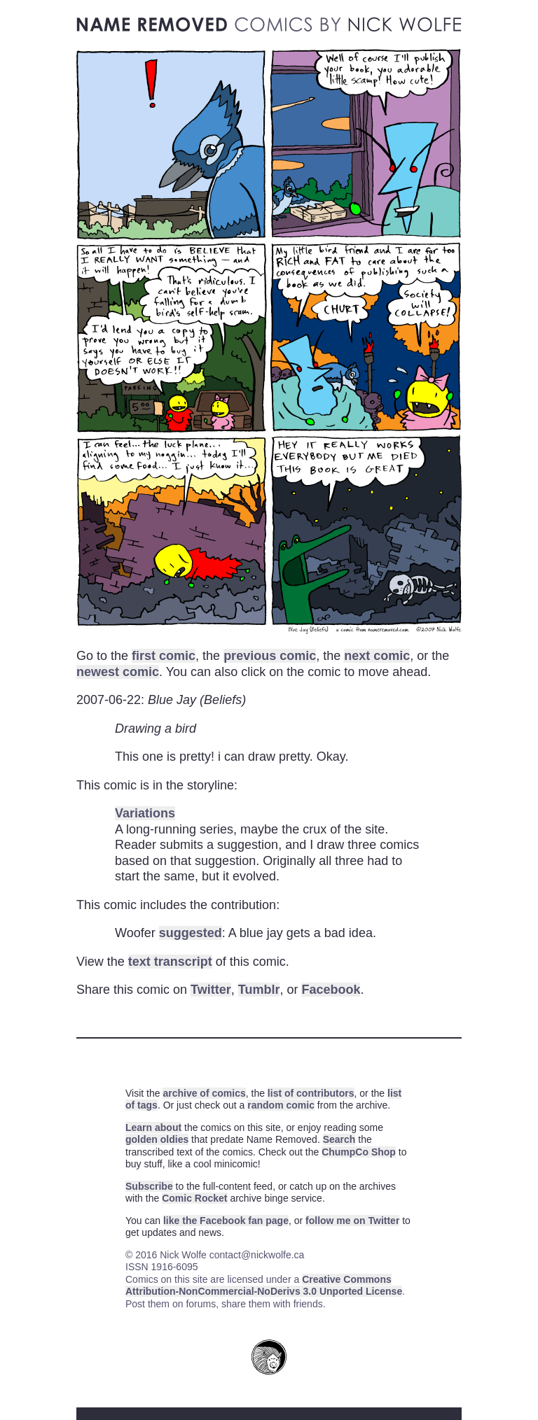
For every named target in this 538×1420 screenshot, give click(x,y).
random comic (281, 1105)
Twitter (211, 990)
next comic (377, 656)
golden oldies (156, 1139)
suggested (190, 933)
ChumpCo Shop (359, 1152)
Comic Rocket (194, 1198)
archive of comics (204, 1093)
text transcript (170, 962)
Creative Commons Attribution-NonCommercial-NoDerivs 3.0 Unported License (263, 1286)
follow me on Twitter (352, 1220)
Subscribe (149, 1186)
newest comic (117, 672)
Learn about (153, 1127)
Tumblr (259, 990)
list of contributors (311, 1093)
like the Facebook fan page (226, 1220)
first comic (163, 656)
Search (339, 1139)
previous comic (269, 656)
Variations (145, 813)
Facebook (330, 990)
